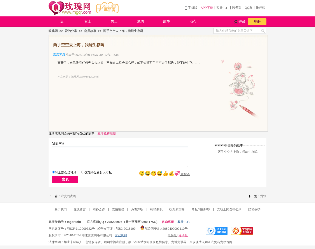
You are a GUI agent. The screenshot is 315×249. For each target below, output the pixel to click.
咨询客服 (168, 222)
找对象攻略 (177, 209)
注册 (257, 21)
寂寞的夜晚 (68, 196)
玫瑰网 (53, 31)
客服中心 (222, 7)
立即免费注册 (107, 133)
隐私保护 (254, 209)
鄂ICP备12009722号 (81, 228)
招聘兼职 (156, 209)
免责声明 (137, 209)
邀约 (140, 21)
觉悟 (263, 196)
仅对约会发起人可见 (98, 172)
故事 (166, 21)
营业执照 (121, 235)
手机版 (192, 7)
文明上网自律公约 (229, 209)
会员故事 (90, 31)
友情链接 (118, 209)
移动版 (183, 235)
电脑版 (172, 235)
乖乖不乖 (59, 55)
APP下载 (207, 7)
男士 (114, 21)
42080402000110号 (174, 228)
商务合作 (99, 209)
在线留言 (80, 209)
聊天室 (236, 7)
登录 (241, 21)
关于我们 (60, 209)
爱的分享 (71, 31)
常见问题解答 (201, 209)
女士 (87, 21)
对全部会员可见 (65, 172)
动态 (192, 21)
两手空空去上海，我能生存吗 (123, 31)
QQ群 (249, 7)
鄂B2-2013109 (125, 228)
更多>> (185, 174)
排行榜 (260, 7)
